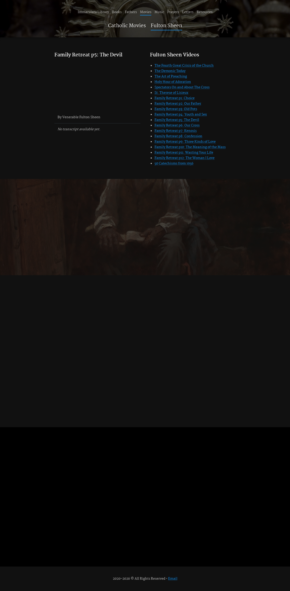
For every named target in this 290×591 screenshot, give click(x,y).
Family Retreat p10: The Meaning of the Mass (190, 147)
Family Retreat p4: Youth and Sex (181, 114)
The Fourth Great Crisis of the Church (184, 65)
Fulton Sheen (166, 26)
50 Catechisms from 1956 (174, 163)
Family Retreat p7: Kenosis (176, 131)
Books (117, 12)
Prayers (173, 12)
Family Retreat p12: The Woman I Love (185, 158)
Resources (205, 12)
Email (172, 578)
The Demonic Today (170, 71)
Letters (187, 12)
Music (159, 12)
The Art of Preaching (171, 76)
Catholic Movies (127, 26)
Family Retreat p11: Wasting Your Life (184, 152)
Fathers (131, 12)
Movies (145, 12)
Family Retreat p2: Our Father (178, 103)
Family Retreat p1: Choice (175, 98)
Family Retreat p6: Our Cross (177, 125)
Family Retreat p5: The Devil (177, 120)
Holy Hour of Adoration (173, 82)
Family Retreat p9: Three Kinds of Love (185, 142)
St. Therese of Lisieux (171, 93)
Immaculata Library (93, 12)
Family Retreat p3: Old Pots (176, 109)
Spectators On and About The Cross (182, 87)
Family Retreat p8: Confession (178, 136)
